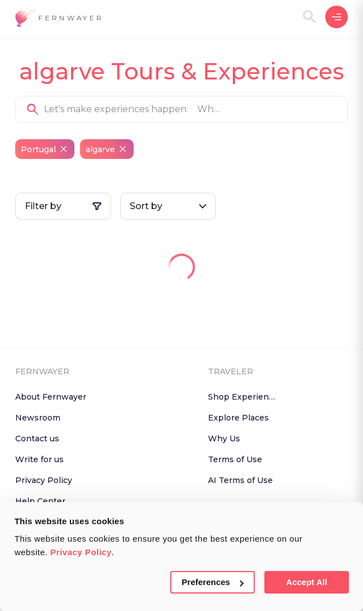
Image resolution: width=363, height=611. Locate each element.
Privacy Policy (81, 552)
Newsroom (37, 418)
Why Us (224, 438)
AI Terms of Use (240, 480)
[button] (59, 18)
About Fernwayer (50, 397)
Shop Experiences (245, 397)
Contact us (37, 438)
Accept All (306, 582)
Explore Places (238, 418)
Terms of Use (235, 459)
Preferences (213, 582)
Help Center (40, 501)
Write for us (39, 459)
